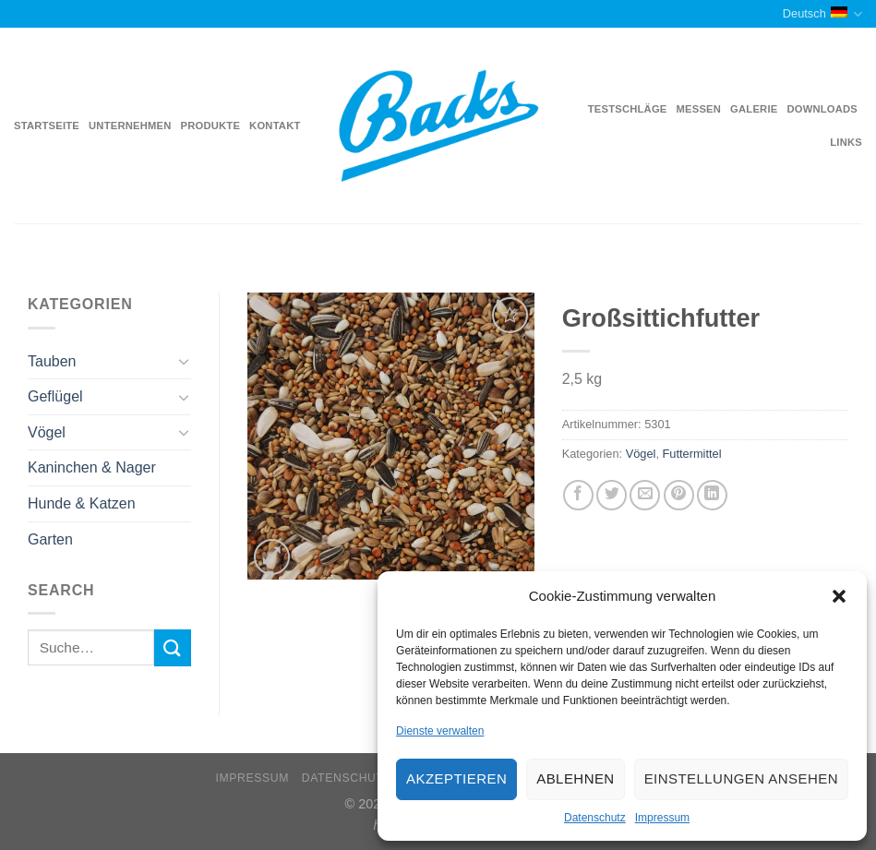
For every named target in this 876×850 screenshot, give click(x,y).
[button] (839, 596)
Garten (50, 539)
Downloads (822, 108)
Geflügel (55, 396)
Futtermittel (692, 454)
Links (846, 142)
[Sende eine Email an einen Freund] (645, 495)
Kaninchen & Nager (92, 467)
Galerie (753, 108)
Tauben (52, 361)
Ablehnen (575, 778)
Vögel (47, 432)
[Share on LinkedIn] (712, 495)
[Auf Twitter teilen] (611, 495)
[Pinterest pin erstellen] (679, 495)
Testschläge (627, 108)
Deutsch (822, 14)
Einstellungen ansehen (741, 778)
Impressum (662, 817)
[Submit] (172, 647)
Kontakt (274, 125)
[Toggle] (184, 361)
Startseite (46, 125)
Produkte (211, 125)
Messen (699, 108)
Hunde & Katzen (82, 503)
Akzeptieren (456, 778)
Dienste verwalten (440, 730)
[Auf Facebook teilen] (578, 495)
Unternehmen (130, 125)
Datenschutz (595, 817)
